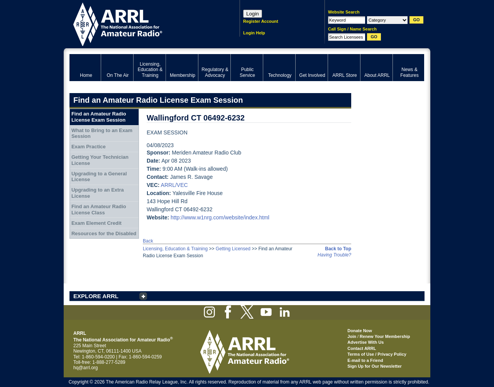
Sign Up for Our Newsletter (374, 366)
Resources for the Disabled (103, 233)
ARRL (145, 23)
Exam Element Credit (96, 223)
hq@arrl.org (85, 367)
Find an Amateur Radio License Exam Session (98, 117)
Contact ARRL (361, 348)
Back (148, 241)
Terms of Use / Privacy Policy (376, 354)
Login (252, 14)
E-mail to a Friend (365, 360)
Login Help (254, 33)
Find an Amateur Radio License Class (98, 210)
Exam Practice (88, 146)
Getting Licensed (233, 248)
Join (351, 336)
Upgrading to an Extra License (97, 193)
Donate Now (359, 330)
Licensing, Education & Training (175, 248)
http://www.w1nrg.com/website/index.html (220, 217)
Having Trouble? (334, 255)
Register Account (260, 21)
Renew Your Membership (385, 336)
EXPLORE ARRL (95, 296)
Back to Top (338, 248)
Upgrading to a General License (99, 177)
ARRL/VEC (174, 185)
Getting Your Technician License (100, 160)
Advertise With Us (365, 342)
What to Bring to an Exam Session (101, 133)
